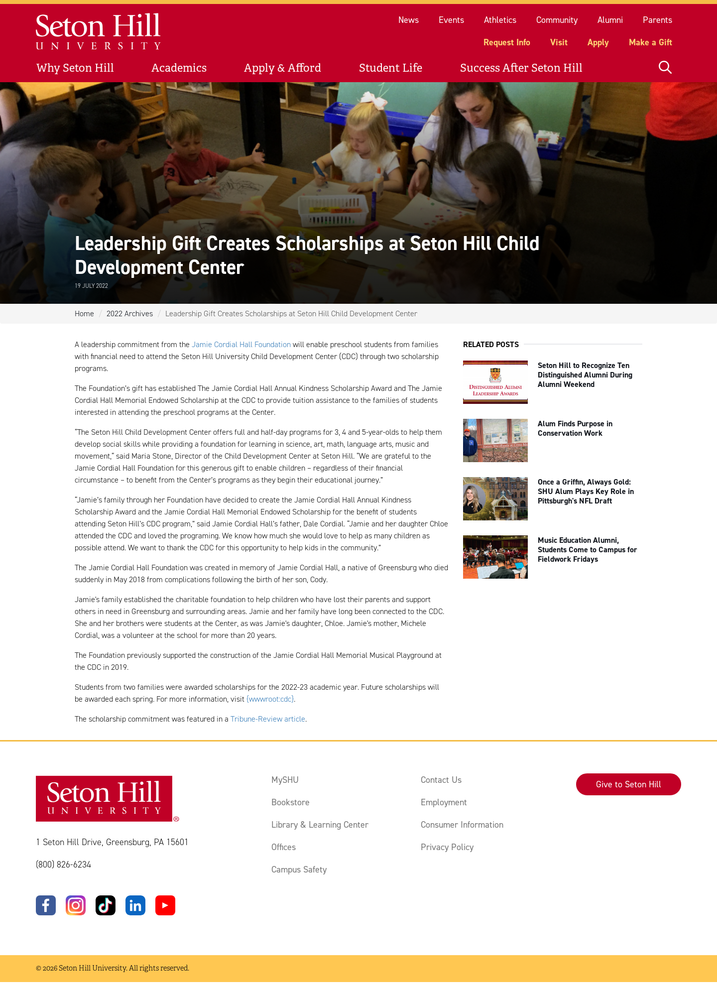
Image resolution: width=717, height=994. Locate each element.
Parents (657, 20)
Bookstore (290, 802)
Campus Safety (299, 869)
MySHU (285, 780)
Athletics (500, 20)
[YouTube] (165, 905)
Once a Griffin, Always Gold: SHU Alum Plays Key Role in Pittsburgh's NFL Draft (586, 491)
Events (451, 20)
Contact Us (441, 780)
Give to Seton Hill (628, 784)
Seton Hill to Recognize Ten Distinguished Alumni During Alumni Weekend (585, 374)
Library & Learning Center (319, 825)
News (408, 20)
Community (557, 20)
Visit (559, 42)
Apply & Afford (282, 68)
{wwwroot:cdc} (270, 699)
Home (84, 313)
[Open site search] (665, 68)
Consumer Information (462, 825)
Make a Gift (650, 42)
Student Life (390, 68)
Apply (598, 42)
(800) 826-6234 (63, 864)
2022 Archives (130, 313)
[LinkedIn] (135, 905)
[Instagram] (76, 905)
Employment (444, 802)
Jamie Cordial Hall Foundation (241, 344)
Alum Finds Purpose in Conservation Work (575, 428)
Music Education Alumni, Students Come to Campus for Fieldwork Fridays (587, 549)
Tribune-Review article (268, 719)
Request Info (506, 42)
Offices (283, 847)
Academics (179, 68)
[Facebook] (46, 905)
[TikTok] (106, 905)
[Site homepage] (99, 31)
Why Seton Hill (75, 68)
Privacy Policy (447, 847)
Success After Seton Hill (521, 68)
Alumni (610, 20)
